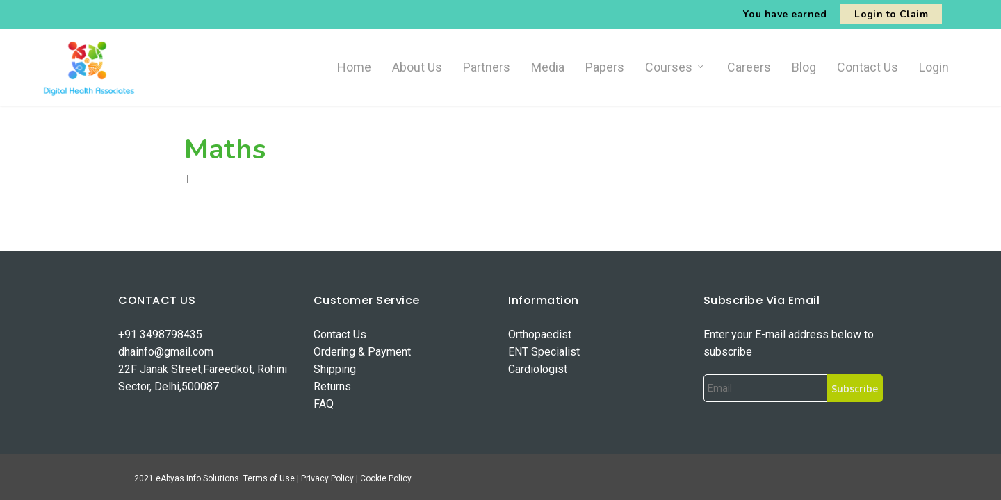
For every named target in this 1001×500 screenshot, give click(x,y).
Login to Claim (891, 14)
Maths (225, 149)
